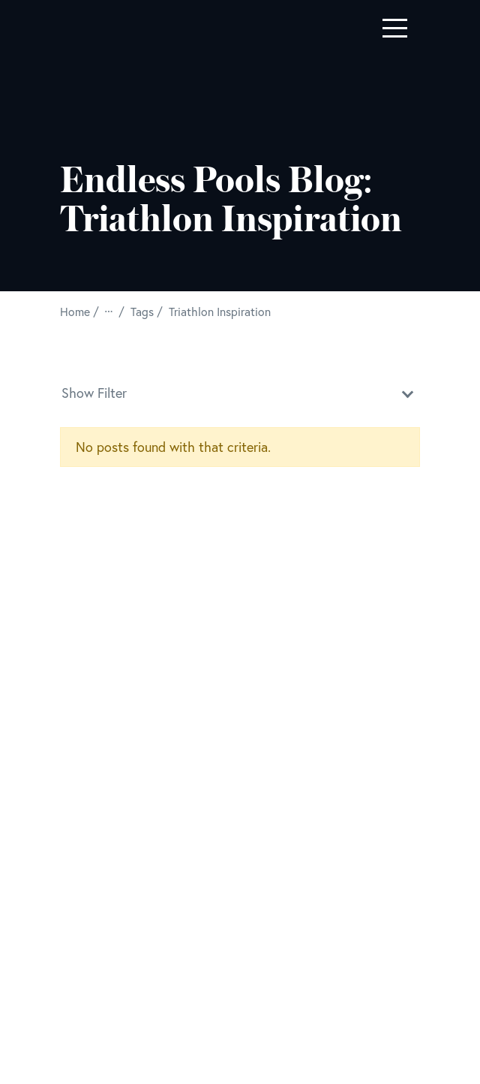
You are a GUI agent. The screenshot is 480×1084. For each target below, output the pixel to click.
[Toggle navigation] (395, 28)
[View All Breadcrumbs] (110, 311)
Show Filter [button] (240, 391)
